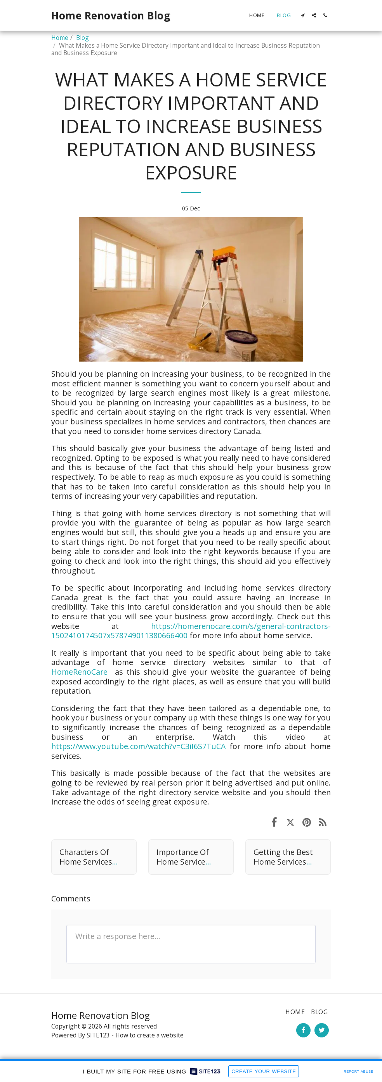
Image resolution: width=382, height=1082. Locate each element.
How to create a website (149, 1035)
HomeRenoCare (79, 672)
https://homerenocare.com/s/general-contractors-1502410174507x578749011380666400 (191, 631)
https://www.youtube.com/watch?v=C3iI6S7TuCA (138, 746)
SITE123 (98, 1035)
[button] (302, 15)
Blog (82, 37)
